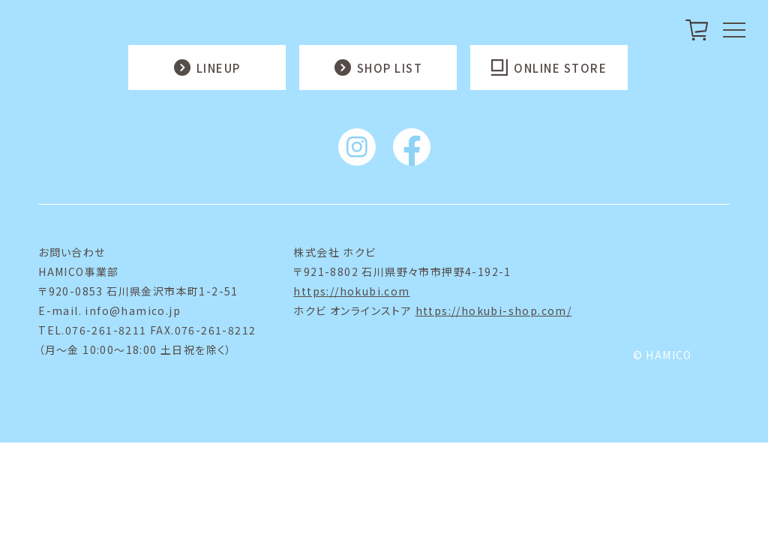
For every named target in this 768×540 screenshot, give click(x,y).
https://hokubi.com (351, 291)
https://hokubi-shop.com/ (494, 310)
